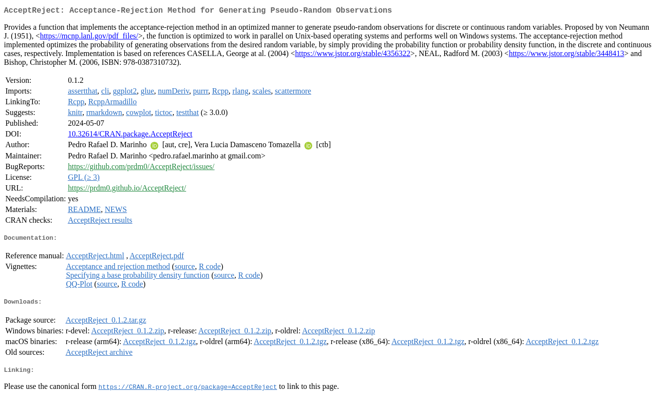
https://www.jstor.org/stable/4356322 (353, 55)
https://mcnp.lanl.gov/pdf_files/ (89, 38)
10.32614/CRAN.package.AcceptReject (130, 136)
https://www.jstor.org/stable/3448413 (566, 55)
